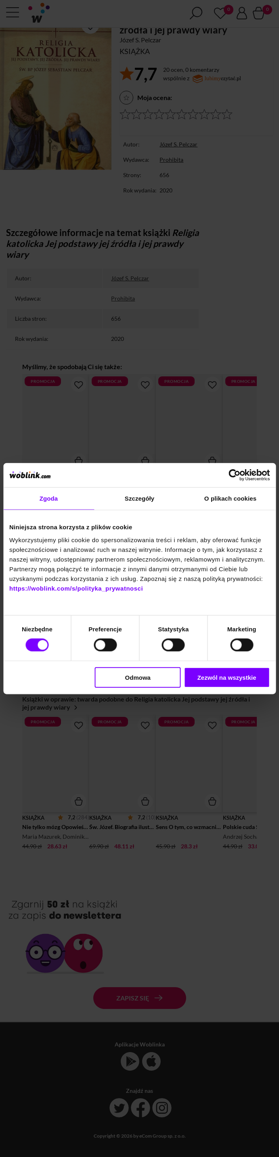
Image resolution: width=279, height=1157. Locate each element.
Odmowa (138, 677)
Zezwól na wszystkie (226, 677)
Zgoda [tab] (49, 498)
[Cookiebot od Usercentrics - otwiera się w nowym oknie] (234, 475)
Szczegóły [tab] (139, 498)
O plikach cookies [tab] (230, 498)
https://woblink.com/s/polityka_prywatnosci (76, 588)
